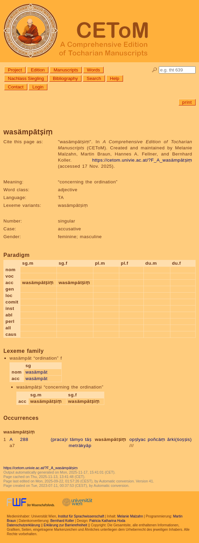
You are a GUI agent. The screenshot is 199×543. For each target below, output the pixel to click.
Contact (16, 86)
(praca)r (59, 439)
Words (93, 69)
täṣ (88, 439)
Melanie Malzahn (130, 516)
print (187, 102)
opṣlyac (137, 439)
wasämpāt (37, 372)
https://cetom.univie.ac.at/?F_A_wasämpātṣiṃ (142, 160)
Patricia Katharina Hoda (107, 521)
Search (94, 78)
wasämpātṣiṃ (110, 439)
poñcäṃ (156, 439)
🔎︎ (154, 69)
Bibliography (65, 78)
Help (114, 78)
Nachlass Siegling (26, 78)
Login (38, 86)
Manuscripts (65, 69)
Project (15, 69)
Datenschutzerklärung (23, 525)
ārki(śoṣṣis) (179, 439)
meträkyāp (79, 445)
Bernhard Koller (62, 521)
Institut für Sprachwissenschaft (81, 516)
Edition (38, 69)
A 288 (19, 439)
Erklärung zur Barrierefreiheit (65, 525)
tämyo (76, 439)
